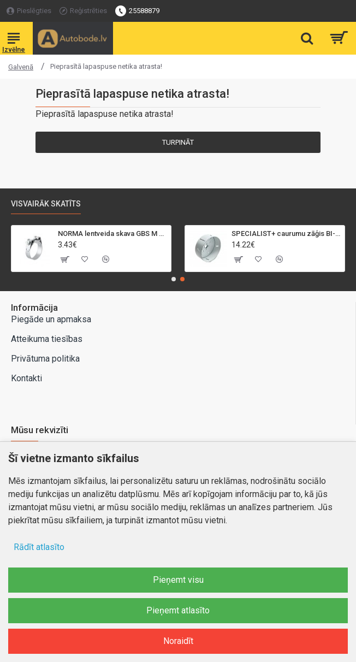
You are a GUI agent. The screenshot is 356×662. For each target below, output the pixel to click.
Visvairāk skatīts (46, 203)
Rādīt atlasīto (39, 547)
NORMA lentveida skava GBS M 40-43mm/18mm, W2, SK (113, 233)
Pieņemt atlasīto (178, 610)
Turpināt (178, 142)
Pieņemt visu (178, 580)
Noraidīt (178, 641)
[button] (173, 279)
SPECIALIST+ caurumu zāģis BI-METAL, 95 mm (286, 233)
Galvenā (20, 67)
